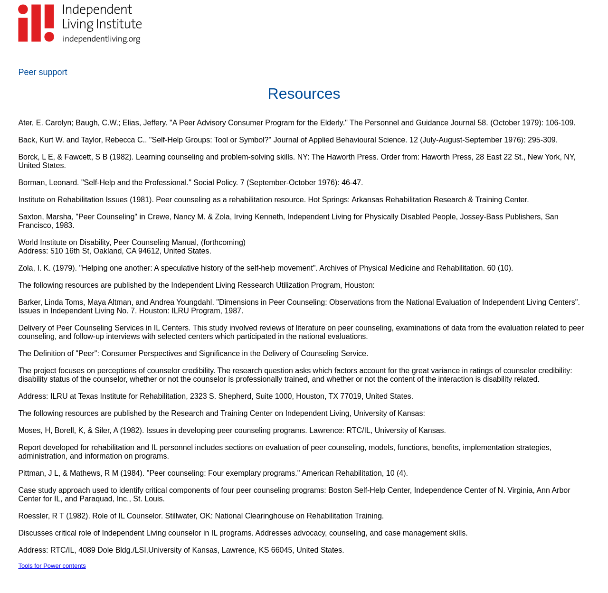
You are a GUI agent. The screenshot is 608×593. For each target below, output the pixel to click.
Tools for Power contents (52, 565)
